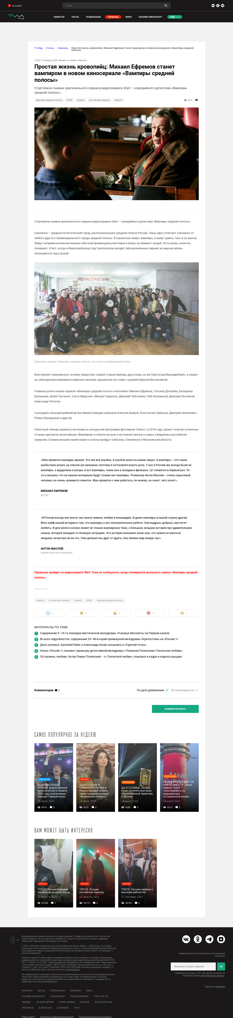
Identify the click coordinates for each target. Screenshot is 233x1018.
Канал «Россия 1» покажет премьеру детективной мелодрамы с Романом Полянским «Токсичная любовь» (111, 650)
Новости (118, 100)
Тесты (41, 990)
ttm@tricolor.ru (73, 969)
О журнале (45, 1008)
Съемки (81, 100)
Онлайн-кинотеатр (33, 996)
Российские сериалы (99, 100)
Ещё (172, 17)
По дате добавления (150, 690)
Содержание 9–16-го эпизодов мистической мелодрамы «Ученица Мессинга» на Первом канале (104, 633)
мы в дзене (15, 6)
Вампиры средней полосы (49, 100)
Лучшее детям (45, 1002)
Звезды (26, 1002)
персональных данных (212, 975)
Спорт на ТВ (101, 996)
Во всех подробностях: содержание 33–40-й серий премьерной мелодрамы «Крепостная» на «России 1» (109, 639)
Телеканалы (57, 990)
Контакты (63, 1008)
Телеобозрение (79, 996)
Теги (76, 1008)
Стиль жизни (67, 1002)
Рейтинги (28, 1008)
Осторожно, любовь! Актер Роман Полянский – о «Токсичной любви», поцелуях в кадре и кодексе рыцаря (111, 656)
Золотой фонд (103, 1002)
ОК (220, 966)
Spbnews (220, 986)
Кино (89, 990)
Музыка (84, 1002)
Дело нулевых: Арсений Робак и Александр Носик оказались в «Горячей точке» (93, 644)
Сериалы (75, 990)
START (69, 100)
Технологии (57, 996)
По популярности (182, 690)
